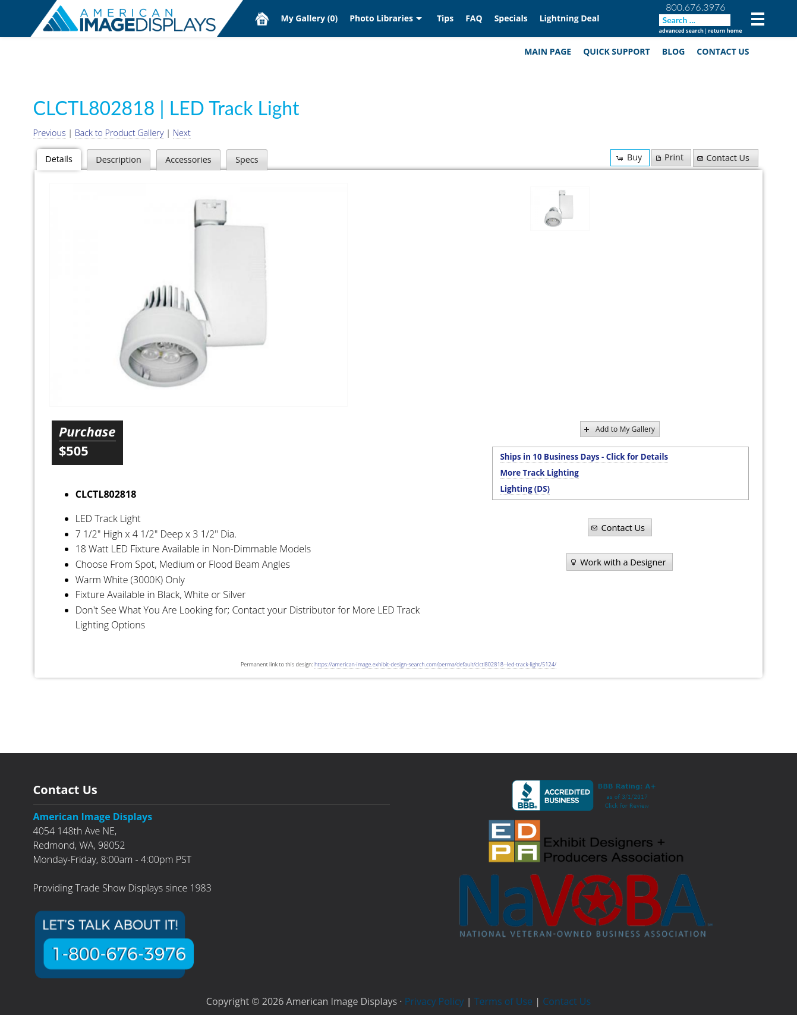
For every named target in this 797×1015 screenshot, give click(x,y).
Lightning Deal (570, 18)
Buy (628, 157)
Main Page (547, 51)
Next (182, 132)
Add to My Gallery (618, 429)
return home (725, 30)
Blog (673, 51)
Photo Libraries (381, 18)
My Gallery (309, 18)
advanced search (681, 30)
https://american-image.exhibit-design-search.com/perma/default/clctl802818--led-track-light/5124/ (435, 664)
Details (58, 159)
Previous (49, 132)
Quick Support (616, 51)
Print (668, 157)
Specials (511, 18)
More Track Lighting (539, 472)
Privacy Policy (434, 1001)
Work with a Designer (617, 562)
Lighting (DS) (525, 488)
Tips (445, 18)
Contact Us (723, 51)
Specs (246, 159)
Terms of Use (503, 1001)
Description (118, 159)
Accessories (188, 159)
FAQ (474, 18)
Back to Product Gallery (119, 132)
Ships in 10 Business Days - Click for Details (584, 456)
